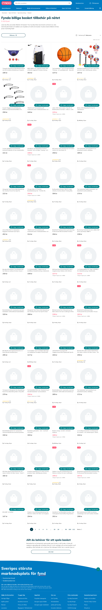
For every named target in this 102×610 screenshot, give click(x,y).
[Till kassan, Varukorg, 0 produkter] (94, 3)
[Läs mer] (51, 552)
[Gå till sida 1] (31, 529)
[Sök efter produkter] (69, 3)
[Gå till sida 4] (43, 529)
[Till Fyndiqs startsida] (6, 3)
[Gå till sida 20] (58, 529)
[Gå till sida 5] (46, 529)
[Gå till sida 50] (66, 529)
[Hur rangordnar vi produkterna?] (76, 35)
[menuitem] (6, 8)
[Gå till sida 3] (39, 529)
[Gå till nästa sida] (79, 529)
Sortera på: (82, 35)
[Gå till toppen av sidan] (98, 569)
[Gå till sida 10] (54, 529)
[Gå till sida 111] (73, 529)
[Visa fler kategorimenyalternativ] (100, 8)
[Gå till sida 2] (35, 529)
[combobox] (43, 3)
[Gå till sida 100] (69, 529)
